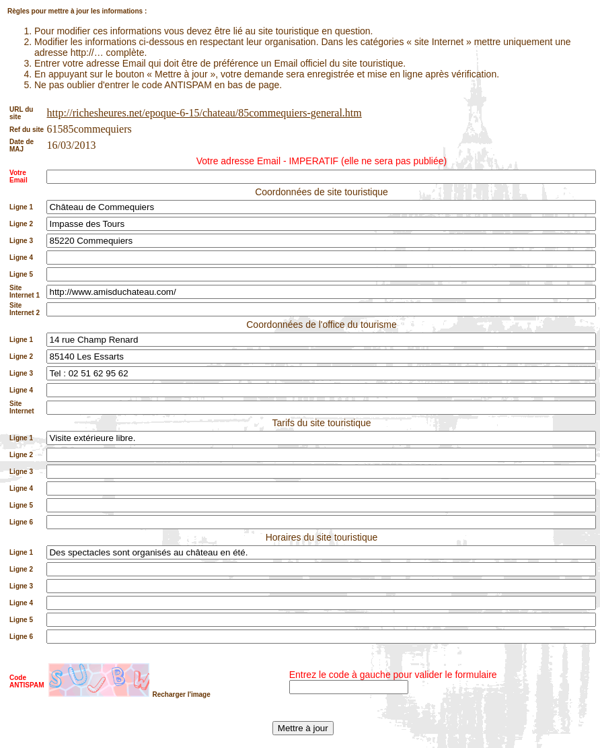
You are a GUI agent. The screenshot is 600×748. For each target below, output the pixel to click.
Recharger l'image (181, 694)
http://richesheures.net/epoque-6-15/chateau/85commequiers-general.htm (203, 112)
